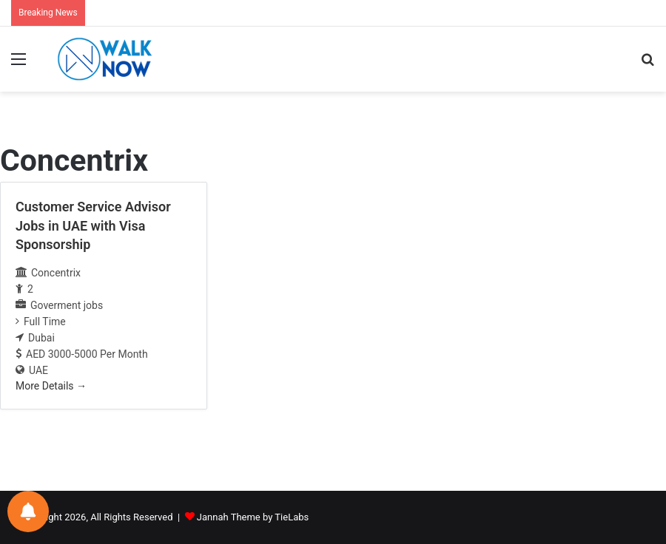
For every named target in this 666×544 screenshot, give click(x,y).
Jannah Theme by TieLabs (253, 517)
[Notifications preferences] (28, 511)
